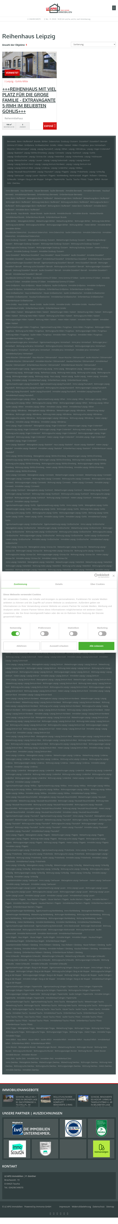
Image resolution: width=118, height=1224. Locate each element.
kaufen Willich (46, 1039)
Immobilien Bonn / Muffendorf (27, 209)
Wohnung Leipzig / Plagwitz (54, 842)
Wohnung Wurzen (85, 1051)
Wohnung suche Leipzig (86, 372)
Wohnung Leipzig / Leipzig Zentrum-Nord (40, 691)
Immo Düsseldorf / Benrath (86, 262)
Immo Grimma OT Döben (68, 278)
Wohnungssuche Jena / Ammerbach (60, 346)
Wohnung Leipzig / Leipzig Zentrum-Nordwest (85, 710)
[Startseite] (59, 8)
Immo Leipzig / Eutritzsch (15, 490)
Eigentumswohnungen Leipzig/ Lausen (21, 888)
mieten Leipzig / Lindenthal (83, 778)
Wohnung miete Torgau (100, 1028)
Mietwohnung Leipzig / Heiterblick (99, 562)
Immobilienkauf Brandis (15, 217)
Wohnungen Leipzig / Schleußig (18, 869)
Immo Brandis (11, 213)
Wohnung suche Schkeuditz (39, 960)
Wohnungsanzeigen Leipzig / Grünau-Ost (53, 554)
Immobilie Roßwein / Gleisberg (34, 948)
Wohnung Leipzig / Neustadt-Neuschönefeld (80, 808)
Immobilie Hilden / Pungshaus (64, 334)
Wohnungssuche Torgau (35, 1032)
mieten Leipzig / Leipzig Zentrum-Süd (70, 729)
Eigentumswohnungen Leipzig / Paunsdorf (22, 816)
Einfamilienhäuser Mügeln (56, 941)
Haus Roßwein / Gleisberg (71, 945)
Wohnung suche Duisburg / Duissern (85, 244)
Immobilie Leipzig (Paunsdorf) (64, 391)
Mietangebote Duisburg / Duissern (41, 240)
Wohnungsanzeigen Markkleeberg (62, 918)
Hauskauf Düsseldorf (33, 259)
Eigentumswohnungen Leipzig (17, 369)
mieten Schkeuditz (22, 964)
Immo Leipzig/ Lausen (75, 888)
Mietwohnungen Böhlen (45, 221)
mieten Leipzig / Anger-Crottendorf (60, 437)
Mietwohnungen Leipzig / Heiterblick (70, 562)
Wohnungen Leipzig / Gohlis (68, 509)
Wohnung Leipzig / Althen (99, 403)
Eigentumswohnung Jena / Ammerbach (55, 342)
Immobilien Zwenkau (31, 1070)
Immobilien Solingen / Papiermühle (30, 998)
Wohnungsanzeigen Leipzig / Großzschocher (37, 535)
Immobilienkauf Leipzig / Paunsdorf (45, 831)
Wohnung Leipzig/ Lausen (99, 892)
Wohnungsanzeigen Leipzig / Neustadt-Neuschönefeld (40, 808)
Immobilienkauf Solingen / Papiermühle (61, 998)
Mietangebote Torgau (26, 1028)
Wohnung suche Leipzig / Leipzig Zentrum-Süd (28, 725)
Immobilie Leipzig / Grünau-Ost (28, 558)
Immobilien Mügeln (79, 937)
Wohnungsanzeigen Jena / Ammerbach (90, 346)
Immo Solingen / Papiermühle (90, 986)
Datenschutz (98, 1206)
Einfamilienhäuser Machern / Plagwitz (27, 907)
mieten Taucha (94, 1009)
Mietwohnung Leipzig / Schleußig (96, 865)
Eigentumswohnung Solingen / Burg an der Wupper (70, 967)
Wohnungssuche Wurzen (43, 1051)
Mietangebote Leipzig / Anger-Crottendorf (50, 425)
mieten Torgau (90, 1032)
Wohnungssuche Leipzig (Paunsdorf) (59, 388)
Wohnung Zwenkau (89, 1066)
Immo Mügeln (11, 937)
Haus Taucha (56, 1009)
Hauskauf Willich (89, 1039)
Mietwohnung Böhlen (65, 221)
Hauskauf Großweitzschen (39, 297)
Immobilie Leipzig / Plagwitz (98, 842)
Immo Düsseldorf (12, 255)
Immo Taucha (59, 1001)
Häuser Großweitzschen (53, 293)
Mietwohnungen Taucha (94, 1001)
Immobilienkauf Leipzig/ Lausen (82, 895)
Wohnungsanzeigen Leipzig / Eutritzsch (30, 497)
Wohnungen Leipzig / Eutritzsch (18, 494)
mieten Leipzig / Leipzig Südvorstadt (52, 657)
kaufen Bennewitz (57, 190)
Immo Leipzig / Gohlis (74, 505)
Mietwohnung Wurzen (66, 1047)
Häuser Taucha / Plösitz (52, 1017)
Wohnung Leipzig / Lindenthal (59, 778)
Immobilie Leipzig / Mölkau (36, 793)
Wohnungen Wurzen (85, 1047)
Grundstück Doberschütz (38, 232)
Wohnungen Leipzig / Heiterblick (18, 566)
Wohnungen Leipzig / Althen (96, 399)
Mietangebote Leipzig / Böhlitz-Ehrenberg (49, 456)
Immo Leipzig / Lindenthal (16, 770)
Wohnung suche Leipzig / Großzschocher (75, 532)
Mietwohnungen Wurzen (47, 1047)
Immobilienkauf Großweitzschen (63, 297)
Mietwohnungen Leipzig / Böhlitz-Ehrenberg (84, 456)
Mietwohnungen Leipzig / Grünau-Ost (72, 547)
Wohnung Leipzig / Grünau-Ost (83, 554)
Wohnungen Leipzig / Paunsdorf (84, 820)
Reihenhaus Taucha (49, 1005)
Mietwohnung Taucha (14, 1005)
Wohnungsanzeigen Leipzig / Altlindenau (52, 418)
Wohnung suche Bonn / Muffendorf (75, 202)
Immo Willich (11, 1039)
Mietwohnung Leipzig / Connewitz (98, 475)
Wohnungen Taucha (32, 1005)
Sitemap (110, 1206)
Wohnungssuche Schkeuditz (63, 960)
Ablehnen (22, 646)
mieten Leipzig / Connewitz (82, 482)
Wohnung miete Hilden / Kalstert (32, 316)
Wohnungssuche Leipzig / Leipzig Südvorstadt (47, 653)
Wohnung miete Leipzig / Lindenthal (47, 774)
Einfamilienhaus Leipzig (57, 380)
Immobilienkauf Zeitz (63, 1058)
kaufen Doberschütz (73, 232)
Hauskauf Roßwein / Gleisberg (86, 948)
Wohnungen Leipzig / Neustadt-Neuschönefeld (76, 801)
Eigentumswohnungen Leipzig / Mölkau (21, 785)
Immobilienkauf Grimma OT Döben (61, 281)
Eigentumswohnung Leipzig (41, 369)
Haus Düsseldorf (46, 255)
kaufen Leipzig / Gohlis (14, 516)
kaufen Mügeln (49, 937)
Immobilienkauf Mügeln (15, 941)
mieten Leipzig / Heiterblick (83, 569)
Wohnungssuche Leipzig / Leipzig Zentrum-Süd (66, 725)
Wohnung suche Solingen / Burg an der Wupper (71, 971)
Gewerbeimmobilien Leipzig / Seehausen (22, 880)
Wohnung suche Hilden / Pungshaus (29, 331)
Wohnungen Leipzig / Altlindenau (29, 414)
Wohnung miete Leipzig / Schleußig (45, 869)
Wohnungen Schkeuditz (96, 956)
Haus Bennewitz (26, 190)
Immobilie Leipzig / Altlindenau (28, 422)
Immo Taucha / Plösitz (14, 1017)
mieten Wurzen (100, 1051)
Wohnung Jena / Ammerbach (17, 350)
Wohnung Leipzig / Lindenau (57, 763)
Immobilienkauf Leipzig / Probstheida (30, 861)
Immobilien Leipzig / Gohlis (76, 516)
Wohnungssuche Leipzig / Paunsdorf (66, 823)
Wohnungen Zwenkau (89, 1062)
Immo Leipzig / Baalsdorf (15, 444)
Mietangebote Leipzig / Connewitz (40, 475)
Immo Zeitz (10, 1058)
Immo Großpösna (13, 285)
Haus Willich (22, 1039)
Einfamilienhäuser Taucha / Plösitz (19, 1024)
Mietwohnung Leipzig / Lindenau (95, 755)
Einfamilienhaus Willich (21, 1043)
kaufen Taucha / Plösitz (71, 1017)
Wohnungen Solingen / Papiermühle (20, 990)
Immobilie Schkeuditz (39, 964)
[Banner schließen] (114, 576)
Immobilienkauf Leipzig (37, 380)
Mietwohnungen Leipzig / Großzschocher (54, 528)
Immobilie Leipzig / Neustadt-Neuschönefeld (44, 812)
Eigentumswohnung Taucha (42, 1001)
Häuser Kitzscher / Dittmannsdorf (71, 357)
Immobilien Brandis (80, 213)
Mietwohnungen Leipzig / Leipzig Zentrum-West (92, 736)
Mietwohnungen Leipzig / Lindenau (67, 755)
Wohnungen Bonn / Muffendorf (18, 202)
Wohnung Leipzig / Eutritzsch (58, 497)
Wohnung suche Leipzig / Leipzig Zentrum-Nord (29, 687)
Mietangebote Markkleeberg (92, 910)
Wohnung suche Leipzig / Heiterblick (76, 566)
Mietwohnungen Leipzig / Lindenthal (70, 770)
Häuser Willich (33, 1039)
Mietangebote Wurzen (27, 1047)
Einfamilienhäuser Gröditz (56, 308)
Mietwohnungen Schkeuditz (53, 956)
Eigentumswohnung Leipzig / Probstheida (58, 850)
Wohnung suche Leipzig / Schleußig (74, 869)
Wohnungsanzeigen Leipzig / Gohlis (73, 513)
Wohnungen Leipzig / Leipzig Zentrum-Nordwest (81, 702)
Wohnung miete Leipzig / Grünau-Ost (58, 550)
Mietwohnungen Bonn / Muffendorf (68, 198)
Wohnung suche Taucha (87, 1005)
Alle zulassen (96, 646)
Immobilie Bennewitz (74, 190)
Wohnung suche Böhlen (15, 225)
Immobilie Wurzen (13, 1054)
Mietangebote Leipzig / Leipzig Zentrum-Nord (54, 679)
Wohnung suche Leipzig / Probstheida (38, 854)
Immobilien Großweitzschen (17, 297)
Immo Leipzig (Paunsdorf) (83, 384)
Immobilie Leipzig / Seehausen (18, 884)
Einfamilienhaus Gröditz (35, 308)
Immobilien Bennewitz (92, 190)
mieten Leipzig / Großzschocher (18, 539)
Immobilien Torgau (13, 1036)
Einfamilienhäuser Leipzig (77, 380)
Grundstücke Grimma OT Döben (18, 278)
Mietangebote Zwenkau (28, 1062)
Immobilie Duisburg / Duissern (26, 251)
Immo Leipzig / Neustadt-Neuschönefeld (21, 797)
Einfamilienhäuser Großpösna (81, 289)
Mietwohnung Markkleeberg (42, 914)
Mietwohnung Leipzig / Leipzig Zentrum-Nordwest (41, 702)
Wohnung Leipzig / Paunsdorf (26, 827)
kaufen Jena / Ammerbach (40, 350)
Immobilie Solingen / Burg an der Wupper (39, 979)
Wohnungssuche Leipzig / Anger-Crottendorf (59, 433)
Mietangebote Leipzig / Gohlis (96, 505)
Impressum (64, 1206)
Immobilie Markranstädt (26, 933)
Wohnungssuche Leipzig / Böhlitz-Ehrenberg (59, 463)
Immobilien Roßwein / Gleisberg (60, 948)
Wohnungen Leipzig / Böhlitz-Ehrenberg (55, 460)
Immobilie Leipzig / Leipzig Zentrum (55, 676)
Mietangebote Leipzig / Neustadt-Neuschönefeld (58, 797)
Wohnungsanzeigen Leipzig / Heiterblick (30, 569)
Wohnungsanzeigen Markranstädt (61, 929)
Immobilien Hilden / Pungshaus (90, 334)
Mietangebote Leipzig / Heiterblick (41, 562)
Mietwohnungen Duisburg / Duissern (70, 240)
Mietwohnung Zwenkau (70, 1062)
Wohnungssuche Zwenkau (46, 1066)
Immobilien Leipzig (19, 380)
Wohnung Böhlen (76, 225)
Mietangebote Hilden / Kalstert (37, 312)
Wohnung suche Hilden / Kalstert (59, 316)
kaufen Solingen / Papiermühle (81, 994)
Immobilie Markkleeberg (45, 922)
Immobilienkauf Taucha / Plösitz (62, 1020)
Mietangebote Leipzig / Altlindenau (41, 410)
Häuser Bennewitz (42, 190)
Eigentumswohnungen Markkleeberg (20, 910)
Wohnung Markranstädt (85, 929)
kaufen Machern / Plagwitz (80, 899)
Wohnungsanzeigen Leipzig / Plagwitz (27, 842)
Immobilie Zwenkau (13, 1070)
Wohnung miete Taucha (67, 1005)
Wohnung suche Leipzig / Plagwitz (71, 838)
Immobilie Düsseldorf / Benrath (75, 270)
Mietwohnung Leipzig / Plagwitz (91, 835)
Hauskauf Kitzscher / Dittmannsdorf (80, 361)
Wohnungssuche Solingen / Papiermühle (84, 990)
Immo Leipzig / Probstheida (86, 850)
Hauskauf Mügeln (95, 937)
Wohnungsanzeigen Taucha (23, 1009)
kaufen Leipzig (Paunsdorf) (40, 391)
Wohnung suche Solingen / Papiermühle (51, 990)
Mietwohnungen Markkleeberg (18, 914)
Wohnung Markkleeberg (86, 918)
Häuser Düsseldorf (62, 255)
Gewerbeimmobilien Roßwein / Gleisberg (22, 945)
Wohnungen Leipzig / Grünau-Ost (29, 550)
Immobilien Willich (75, 1039)
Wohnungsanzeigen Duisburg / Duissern (52, 247)
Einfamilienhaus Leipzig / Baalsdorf (76, 448)
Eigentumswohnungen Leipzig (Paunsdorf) (22, 384)
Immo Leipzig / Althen (75, 399)
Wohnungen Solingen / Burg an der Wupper (33, 971)
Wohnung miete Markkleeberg (89, 914)
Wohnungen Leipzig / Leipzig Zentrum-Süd (58, 721)
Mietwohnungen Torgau (45, 1028)
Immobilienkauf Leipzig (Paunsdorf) (19, 395)
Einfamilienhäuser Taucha (93, 1013)
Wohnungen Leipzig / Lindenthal (18, 774)
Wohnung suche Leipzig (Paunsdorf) (30, 388)
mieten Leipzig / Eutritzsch (81, 497)
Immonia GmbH (43, 1206)
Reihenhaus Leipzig (48, 372)
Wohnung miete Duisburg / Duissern (55, 244)
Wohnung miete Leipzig (66, 372)
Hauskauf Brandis (96, 213)
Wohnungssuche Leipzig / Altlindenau (20, 418)
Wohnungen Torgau (82, 1028)
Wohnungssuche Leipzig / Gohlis (45, 513)
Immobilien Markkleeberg (66, 922)
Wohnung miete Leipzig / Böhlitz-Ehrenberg (89, 460)
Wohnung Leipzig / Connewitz (59, 482)
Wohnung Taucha (42, 1009)
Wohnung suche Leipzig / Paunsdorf (36, 823)
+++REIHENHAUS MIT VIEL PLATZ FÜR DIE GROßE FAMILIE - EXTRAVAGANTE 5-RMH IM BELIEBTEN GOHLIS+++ (29, 100)
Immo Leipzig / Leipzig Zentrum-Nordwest (22, 698)
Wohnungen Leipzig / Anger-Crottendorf (55, 429)
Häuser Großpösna (43, 285)
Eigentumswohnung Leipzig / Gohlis (51, 505)
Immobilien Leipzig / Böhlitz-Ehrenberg (21, 471)
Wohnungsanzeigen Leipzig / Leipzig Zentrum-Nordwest (44, 710)
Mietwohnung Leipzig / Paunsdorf (58, 820)
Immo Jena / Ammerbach (81, 342)
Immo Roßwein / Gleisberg (49, 945)
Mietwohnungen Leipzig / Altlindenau (71, 410)
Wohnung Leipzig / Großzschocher (69, 535)
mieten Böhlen (90, 225)
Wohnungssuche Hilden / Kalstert (87, 316)
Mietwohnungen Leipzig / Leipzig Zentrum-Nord (92, 679)
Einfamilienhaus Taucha (73, 1013)
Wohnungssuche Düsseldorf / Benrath (69, 266)
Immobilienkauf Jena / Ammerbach (19, 353)
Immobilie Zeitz (33, 1058)
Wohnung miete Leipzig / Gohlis (92, 509)
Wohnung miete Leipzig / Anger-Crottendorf (90, 429)
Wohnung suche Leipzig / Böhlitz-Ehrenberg (23, 463)
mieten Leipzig (92, 376)
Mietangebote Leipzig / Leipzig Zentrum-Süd (53, 717)
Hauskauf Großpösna (14, 289)
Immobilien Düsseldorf (15, 259)
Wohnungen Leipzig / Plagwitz (17, 838)
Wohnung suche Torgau (15, 1032)
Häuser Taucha (68, 1009)
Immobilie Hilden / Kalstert (88, 319)
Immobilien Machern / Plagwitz (25, 903)
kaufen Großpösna (59, 285)
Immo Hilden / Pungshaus (83, 327)
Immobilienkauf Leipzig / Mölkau (84, 793)
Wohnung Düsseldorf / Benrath (25, 270)
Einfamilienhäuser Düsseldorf (99, 259)
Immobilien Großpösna (96, 285)
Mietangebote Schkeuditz (31, 956)
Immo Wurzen (11, 1047)
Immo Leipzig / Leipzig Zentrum (18, 664)
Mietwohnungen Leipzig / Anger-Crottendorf (85, 425)
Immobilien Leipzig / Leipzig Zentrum (84, 676)
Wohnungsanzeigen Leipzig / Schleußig (29, 873)
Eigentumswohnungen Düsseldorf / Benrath (23, 262)
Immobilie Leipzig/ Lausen (35, 895)
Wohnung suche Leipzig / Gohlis (18, 513)
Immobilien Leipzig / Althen (57, 406)
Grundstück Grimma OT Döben (45, 278)
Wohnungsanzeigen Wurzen (66, 1051)
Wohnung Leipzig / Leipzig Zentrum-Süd (38, 729)
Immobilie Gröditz (63, 304)
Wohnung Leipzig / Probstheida (28, 857)
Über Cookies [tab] (97, 584)
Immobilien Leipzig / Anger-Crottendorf (21, 441)
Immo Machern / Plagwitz (16, 899)
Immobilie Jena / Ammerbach (63, 350)
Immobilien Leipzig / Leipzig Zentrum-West (35, 751)
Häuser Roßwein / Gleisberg (94, 945)
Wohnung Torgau (76, 1032)
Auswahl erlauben (59, 646)
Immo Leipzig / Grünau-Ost (16, 547)
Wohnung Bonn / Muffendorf (59, 206)
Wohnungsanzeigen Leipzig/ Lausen (74, 892)
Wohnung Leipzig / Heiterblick (59, 569)
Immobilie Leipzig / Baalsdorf (25, 448)
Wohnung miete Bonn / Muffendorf (45, 202)
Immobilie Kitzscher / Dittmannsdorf (20, 361)
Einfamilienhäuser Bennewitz (71, 194)
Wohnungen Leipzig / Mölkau (98, 785)
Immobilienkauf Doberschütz (28, 236)
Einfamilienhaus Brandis (35, 217)
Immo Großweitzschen (14, 293)
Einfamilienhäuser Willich (41, 1043)
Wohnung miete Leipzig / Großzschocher (42, 532)
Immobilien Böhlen (13, 228)
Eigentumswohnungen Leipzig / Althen (21, 399)
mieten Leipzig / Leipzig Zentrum (26, 676)
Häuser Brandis (36, 213)
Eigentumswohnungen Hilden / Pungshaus (22, 327)
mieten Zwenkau (105, 1066)
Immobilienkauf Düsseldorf (53, 259)
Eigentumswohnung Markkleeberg (49, 910)
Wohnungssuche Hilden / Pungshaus (59, 331)
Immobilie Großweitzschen (94, 293)
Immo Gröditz (11, 304)
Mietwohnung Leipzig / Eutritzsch (97, 490)
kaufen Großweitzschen (73, 293)
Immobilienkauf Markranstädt (70, 933)
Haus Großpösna (27, 285)
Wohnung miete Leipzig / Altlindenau (57, 414)
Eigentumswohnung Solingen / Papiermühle (61, 986)
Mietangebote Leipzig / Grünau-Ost (42, 547)
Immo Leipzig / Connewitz (16, 475)
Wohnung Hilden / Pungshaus (17, 334)
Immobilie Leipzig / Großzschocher (45, 539)
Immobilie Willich (59, 1039)
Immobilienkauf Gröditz (15, 308)
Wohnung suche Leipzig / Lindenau (74, 759)
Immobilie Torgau (104, 1032)
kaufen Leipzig (80, 376)
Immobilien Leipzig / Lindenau (26, 766)
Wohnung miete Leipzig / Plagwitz (44, 838)
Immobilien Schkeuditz (58, 964)
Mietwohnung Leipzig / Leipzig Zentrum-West (23, 740)
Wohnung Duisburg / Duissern (81, 247)
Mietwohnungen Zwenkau (49, 1062)
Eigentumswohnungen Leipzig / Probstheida (23, 850)
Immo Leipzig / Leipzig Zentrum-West (20, 736)
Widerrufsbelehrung (81, 1206)
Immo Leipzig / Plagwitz (15, 835)
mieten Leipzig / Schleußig (80, 873)
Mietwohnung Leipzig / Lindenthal (99, 770)
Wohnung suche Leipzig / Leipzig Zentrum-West (29, 744)
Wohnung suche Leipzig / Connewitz (76, 478)
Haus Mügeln (23, 937)
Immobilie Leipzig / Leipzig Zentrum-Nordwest (53, 713)
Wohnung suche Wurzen (22, 1051)
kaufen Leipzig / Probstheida (53, 857)
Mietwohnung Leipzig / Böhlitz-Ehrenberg (22, 460)
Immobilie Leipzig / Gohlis (54, 516)
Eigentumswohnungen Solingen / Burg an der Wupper (27, 967)
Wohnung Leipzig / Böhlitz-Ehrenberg (29, 467)
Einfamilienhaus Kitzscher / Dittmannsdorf (43, 365)
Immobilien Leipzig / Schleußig (26, 876)
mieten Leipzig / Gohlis (34, 516)
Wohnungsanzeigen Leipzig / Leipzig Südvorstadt (85, 653)
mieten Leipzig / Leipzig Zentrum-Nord (73, 691)
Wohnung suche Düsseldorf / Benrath (38, 266)
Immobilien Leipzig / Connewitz (27, 486)
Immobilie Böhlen (104, 225)
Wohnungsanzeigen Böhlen (57, 225)
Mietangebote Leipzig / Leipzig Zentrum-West (54, 736)
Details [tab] (59, 584)
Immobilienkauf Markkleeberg (89, 922)
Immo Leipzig (59, 369)
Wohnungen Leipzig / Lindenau (18, 759)
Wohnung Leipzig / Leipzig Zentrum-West (40, 748)
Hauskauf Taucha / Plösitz (39, 1020)
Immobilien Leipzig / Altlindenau (53, 422)
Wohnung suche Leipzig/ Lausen (18, 892)
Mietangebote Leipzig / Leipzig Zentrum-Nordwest (59, 698)
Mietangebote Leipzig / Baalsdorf (39, 444)
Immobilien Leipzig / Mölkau (59, 793)
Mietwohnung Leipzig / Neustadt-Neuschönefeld (38, 801)
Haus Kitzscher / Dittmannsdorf (44, 357)
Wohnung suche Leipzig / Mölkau (19, 789)
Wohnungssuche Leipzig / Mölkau (46, 789)
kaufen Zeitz (20, 1058)
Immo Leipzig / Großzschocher (92, 524)
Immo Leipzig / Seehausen (49, 880)
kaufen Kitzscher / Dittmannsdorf (99, 357)
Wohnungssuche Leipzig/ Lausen (45, 892)
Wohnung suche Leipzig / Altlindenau (87, 414)
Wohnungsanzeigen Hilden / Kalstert (20, 319)
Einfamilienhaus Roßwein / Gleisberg (37, 952)
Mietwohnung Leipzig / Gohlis (43, 509)
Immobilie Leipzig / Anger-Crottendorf (90, 437)
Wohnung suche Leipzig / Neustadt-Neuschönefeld (53, 804)
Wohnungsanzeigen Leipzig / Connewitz (30, 482)
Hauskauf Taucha (35, 1013)
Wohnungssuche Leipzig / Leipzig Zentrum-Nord (68, 687)
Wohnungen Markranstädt (91, 926)
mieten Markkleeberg (26, 922)
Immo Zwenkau (12, 1062)
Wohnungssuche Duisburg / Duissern (20, 247)
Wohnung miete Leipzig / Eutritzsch (46, 494)
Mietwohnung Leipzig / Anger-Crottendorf (22, 429)
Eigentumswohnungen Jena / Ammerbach (22, 342)
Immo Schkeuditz (12, 956)
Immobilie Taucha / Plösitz (92, 1017)
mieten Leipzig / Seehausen (100, 880)
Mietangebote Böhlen (26, 221)
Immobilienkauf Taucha (53, 1013)
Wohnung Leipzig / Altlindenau (82, 418)
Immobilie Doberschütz (92, 232)
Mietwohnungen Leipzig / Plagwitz (65, 835)
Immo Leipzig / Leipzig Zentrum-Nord (20, 679)
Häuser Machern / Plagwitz (58, 899)
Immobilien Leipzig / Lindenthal (27, 782)
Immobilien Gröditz (79, 304)
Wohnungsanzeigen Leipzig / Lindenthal (30, 778)
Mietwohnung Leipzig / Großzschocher (86, 528)
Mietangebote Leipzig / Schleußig (40, 865)
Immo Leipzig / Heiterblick (16, 562)
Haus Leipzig (55, 376)
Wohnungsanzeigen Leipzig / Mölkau (75, 789)
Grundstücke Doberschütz (16, 232)
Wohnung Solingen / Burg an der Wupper (81, 975)
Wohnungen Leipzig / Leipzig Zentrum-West (60, 740)
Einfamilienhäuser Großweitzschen (19, 300)
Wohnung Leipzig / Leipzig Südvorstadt (21, 657)
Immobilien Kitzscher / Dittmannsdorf (50, 361)
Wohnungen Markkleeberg (65, 914)
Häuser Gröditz (36, 304)
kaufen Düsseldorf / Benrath (50, 270)
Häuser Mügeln (36, 937)
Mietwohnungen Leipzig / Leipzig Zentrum (80, 664)
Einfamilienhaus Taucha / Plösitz (89, 1020)
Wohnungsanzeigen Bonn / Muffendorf (31, 206)
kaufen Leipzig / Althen (15, 406)
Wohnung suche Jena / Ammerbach (30, 346)
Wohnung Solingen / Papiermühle (54, 994)
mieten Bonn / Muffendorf (82, 206)
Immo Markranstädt (72, 926)
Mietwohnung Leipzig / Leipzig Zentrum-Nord (23, 683)
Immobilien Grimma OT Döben (34, 281)
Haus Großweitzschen (33, 293)
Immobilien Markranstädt (47, 933)
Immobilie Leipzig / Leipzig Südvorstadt (82, 657)
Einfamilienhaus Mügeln (35, 941)
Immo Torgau (11, 1028)
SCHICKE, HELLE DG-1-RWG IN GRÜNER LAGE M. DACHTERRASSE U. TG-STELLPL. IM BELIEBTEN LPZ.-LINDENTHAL (26, 1103)
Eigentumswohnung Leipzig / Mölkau (52, 785)
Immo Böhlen (11, 221)
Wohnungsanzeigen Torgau (57, 1032)
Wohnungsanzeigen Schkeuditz (87, 960)
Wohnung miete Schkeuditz (16, 960)
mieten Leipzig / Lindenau (80, 763)
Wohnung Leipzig (42, 376)
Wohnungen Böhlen (82, 221)
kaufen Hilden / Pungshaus (41, 334)
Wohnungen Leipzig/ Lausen (97, 888)
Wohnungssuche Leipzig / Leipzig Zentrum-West (68, 744)
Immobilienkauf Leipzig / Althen (81, 406)
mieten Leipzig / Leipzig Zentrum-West (73, 748)
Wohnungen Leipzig (31, 372)
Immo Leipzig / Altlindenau (16, 410)
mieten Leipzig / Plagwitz (76, 842)
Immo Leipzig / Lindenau (15, 755)
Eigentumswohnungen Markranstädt (20, 926)
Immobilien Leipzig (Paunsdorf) (89, 391)
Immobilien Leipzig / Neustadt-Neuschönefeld (81, 812)
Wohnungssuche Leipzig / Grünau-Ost (21, 554)
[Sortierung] (93, 44)
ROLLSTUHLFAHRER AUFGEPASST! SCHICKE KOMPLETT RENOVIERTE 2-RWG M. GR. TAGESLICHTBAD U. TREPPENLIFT (64, 1104)
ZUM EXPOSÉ (50, 126)
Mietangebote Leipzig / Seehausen (74, 880)
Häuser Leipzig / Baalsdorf (84, 444)
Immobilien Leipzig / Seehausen (43, 884)
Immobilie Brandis (64, 213)
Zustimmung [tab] (20, 584)
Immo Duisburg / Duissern (16, 240)
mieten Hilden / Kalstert (67, 319)
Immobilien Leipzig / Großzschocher (75, 539)
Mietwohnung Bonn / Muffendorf (96, 198)
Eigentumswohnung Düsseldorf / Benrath (58, 262)
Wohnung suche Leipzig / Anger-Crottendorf (23, 433)
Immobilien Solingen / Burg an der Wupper (73, 979)
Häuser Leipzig (67, 376)
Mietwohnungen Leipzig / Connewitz (69, 475)
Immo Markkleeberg (72, 910)
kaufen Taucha (81, 1009)
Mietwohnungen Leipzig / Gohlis (18, 509)
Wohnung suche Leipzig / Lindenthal (76, 774)
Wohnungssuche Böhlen (35, 225)
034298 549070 (35, 19)
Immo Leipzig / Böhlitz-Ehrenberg (19, 456)
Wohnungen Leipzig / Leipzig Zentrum (41, 668)
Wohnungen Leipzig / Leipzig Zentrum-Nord (60, 683)
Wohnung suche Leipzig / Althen (18, 403)
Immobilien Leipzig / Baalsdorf (50, 448)
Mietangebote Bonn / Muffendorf (40, 198)
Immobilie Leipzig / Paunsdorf (95, 827)
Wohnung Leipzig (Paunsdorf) (17, 391)
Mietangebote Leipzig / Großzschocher (21, 528)
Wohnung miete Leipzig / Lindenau (45, 759)
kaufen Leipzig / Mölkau (15, 793)
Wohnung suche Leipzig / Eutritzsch (75, 494)
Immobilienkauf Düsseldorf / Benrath (27, 274)
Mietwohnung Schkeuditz (75, 956)
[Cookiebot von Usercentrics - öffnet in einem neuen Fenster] (96, 576)
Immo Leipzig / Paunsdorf (83, 816)
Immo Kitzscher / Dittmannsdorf (18, 357)
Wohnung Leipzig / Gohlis (98, 513)
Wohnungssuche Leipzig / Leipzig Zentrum (36, 672)
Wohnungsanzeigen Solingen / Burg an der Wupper (43, 975)
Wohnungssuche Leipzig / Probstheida (69, 854)
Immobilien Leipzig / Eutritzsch (26, 501)
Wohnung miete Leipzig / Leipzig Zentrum (74, 668)
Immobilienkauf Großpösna (34, 289)
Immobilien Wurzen (29, 1054)
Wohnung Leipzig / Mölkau (101, 789)
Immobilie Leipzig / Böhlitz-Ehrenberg (88, 467)
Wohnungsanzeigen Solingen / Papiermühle (23, 994)
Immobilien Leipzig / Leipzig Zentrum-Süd (33, 732)
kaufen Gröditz (49, 304)
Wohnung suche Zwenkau (24, 1066)
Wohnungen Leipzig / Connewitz (18, 478)
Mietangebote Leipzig (74, 369)
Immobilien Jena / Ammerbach (87, 350)
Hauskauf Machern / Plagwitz (50, 903)
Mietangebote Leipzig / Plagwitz (37, 835)
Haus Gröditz (23, 304)
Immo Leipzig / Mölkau (77, 785)
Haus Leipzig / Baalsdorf (63, 444)
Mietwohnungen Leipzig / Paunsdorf (29, 820)
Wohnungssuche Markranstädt (35, 929)
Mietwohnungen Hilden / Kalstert (63, 312)
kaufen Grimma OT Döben (90, 278)
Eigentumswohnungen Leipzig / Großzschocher (24, 524)
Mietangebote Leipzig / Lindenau (39, 755)
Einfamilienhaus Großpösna (57, 289)
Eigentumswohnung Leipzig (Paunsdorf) (55, 384)
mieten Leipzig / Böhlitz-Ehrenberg (59, 467)
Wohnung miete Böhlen (101, 221)
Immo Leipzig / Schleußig (15, 865)
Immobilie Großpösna (77, 285)
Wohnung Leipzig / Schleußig (57, 873)
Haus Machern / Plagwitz (36, 899)
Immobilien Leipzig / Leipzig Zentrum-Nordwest (90, 713)
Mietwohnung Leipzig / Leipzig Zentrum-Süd (23, 721)
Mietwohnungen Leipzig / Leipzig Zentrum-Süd (90, 717)
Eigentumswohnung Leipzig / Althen (51, 399)
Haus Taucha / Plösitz (32, 1017)
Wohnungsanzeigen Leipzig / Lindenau (29, 763)
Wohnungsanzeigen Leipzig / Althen (73, 403)
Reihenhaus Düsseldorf (30, 255)
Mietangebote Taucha (74, 1001)
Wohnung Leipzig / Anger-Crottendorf (30, 437)
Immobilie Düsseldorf (95, 255)
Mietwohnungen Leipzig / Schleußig (68, 865)
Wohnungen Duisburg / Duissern (26, 244)
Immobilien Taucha (20, 1013)
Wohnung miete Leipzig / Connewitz (46, 478)
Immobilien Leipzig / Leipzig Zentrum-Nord (35, 694)
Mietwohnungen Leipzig (93, 369)
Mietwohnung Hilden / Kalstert (89, 312)
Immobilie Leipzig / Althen (35, 406)
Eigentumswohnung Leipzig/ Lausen (51, 888)
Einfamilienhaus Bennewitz (47, 194)
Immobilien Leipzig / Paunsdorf (18, 831)
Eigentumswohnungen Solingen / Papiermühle (24, 986)
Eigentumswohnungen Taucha (18, 1001)
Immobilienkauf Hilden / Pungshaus (20, 338)
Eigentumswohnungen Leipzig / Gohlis (21, 505)
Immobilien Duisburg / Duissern (51, 251)
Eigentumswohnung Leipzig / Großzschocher (61, 524)
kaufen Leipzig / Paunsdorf (49, 827)
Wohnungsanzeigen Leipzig (23, 376)
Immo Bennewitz (12, 190)
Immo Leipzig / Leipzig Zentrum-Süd (20, 717)
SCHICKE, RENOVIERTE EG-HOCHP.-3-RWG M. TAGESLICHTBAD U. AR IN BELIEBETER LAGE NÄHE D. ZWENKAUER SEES (101, 1103)
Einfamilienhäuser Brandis (56, 217)
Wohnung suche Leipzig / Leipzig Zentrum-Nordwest (60, 706)
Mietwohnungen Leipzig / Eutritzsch (68, 490)
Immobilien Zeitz (46, 1058)
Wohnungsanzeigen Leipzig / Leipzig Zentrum (72, 672)
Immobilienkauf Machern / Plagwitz (76, 903)
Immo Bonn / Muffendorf (15, 198)
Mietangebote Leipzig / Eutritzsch (40, 490)
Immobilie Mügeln (64, 937)
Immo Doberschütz (56, 232)
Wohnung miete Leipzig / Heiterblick (47, 566)
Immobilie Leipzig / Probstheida (78, 857)
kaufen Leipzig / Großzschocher (97, 535)
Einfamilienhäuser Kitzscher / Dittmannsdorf (78, 365)
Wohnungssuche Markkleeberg (35, 918)
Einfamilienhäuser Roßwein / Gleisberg (67, 952)
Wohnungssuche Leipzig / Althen (45, 403)
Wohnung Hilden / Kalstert (46, 319)
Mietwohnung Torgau (64, 1028)
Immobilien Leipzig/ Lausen (57, 895)
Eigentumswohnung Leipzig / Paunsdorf (55, 816)
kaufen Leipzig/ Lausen (15, 895)
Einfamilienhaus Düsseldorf (76, 259)
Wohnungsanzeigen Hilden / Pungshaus (91, 331)
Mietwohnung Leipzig (14, 372)
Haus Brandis (23, 213)
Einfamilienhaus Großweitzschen (90, 297)
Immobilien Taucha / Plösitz (16, 1020)
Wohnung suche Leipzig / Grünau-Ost (89, 550)
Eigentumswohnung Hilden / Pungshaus (56, 327)
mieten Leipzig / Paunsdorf (72, 827)
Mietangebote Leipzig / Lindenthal (41, 770)
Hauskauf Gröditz (95, 304)
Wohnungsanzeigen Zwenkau (69, 1066)
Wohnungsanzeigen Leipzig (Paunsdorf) (90, 388)
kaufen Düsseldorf (78, 255)
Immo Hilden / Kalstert (14, 312)
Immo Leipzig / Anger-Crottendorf (19, 425)
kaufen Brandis (50, 213)
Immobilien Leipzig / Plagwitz (17, 846)
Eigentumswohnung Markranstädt (49, 926)
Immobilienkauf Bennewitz (25, 194)
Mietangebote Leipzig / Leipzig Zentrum (47, 664)
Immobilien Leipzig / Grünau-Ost (54, 558)
